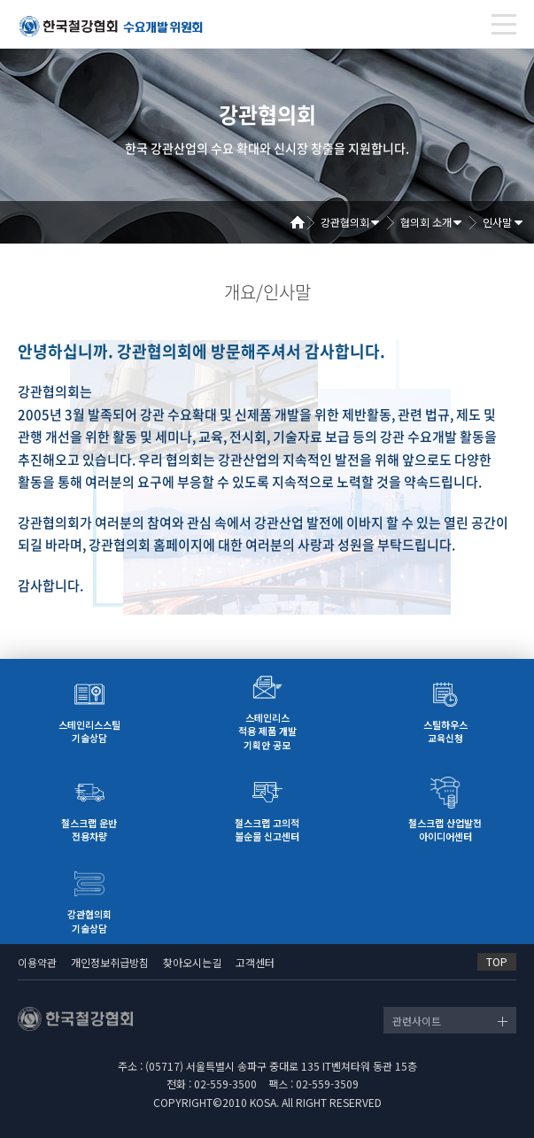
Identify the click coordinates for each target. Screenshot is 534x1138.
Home (303, 222)
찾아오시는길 (192, 962)
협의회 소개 (426, 221)
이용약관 (37, 962)
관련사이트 (416, 1020)
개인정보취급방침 (110, 962)
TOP (496, 961)
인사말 (497, 221)
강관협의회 (345, 221)
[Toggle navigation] (503, 24)
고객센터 (255, 962)
